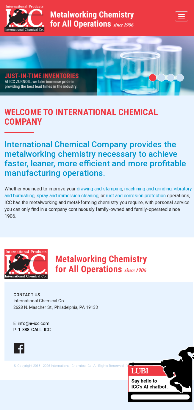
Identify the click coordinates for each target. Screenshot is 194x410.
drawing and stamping (99, 189)
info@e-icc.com (33, 323)
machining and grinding (148, 189)
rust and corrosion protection (136, 195)
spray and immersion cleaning (67, 195)
